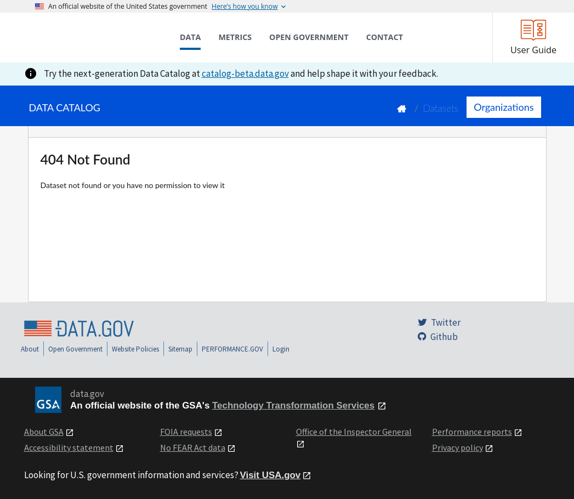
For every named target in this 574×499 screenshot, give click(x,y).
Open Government (75, 349)
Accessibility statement (68, 447)
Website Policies (135, 349)
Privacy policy (457, 447)
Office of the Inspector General (354, 431)
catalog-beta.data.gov (245, 73)
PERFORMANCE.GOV (232, 349)
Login (280, 349)
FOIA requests (186, 431)
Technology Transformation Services (293, 405)
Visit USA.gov (270, 475)
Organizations (503, 107)
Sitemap (180, 349)
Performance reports (472, 431)
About (30, 349)
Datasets (440, 108)
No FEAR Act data (192, 447)
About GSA (44, 431)
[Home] (90, 37)
